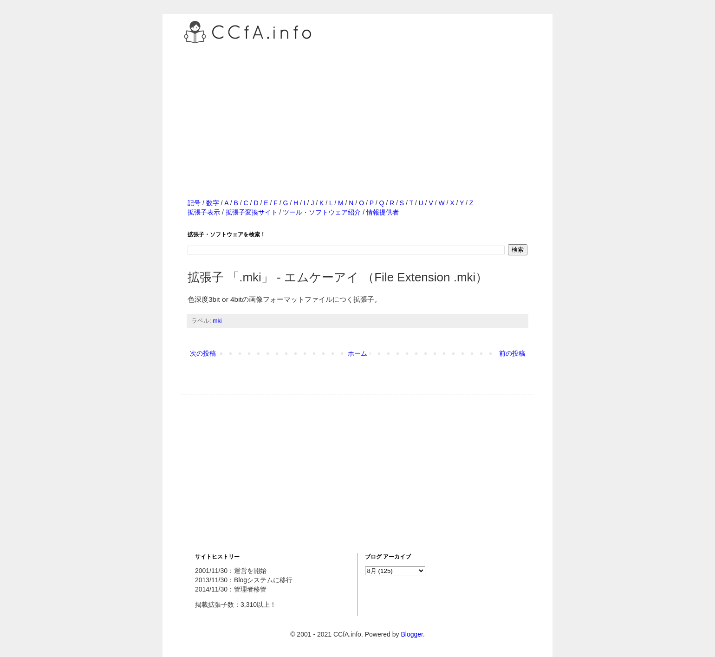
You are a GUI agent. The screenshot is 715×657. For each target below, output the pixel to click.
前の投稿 (512, 353)
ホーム (357, 353)
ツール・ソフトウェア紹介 (322, 212)
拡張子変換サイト (252, 212)
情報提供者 (382, 212)
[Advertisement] (357, 111)
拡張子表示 (204, 212)
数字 (212, 203)
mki (217, 321)
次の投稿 (203, 353)
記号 (194, 203)
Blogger (411, 634)
